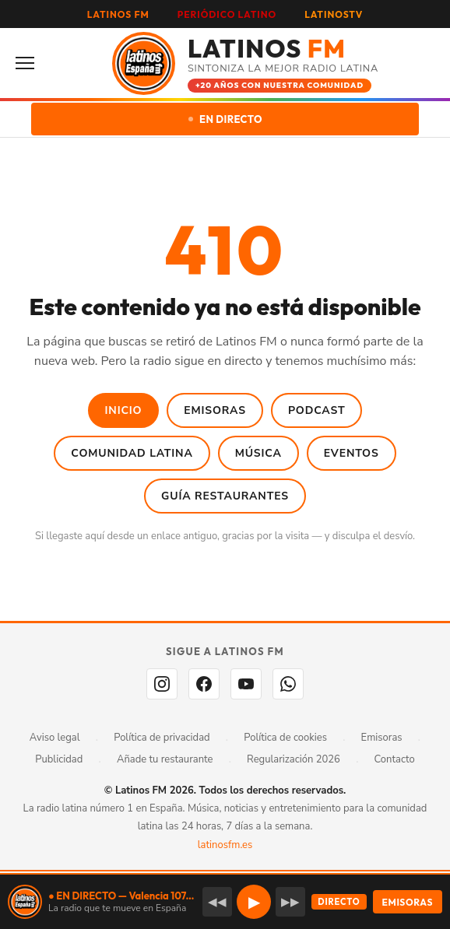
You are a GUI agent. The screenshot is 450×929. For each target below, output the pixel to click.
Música (258, 453)
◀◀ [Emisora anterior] (217, 902)
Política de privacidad (161, 738)
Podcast (317, 410)
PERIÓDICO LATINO (227, 14)
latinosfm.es (225, 845)
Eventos (351, 453)
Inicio (123, 410)
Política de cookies (285, 738)
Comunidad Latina (131, 453)
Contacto (394, 759)
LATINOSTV (333, 14)
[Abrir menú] (30, 63)
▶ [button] (254, 902)
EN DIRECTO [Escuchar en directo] (225, 119)
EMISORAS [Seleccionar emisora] (407, 902)
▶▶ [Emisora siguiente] (290, 902)
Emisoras (215, 410)
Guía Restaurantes (225, 496)
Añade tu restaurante (165, 759)
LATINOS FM (118, 14)
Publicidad (59, 759)
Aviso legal (55, 738)
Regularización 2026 (293, 759)
